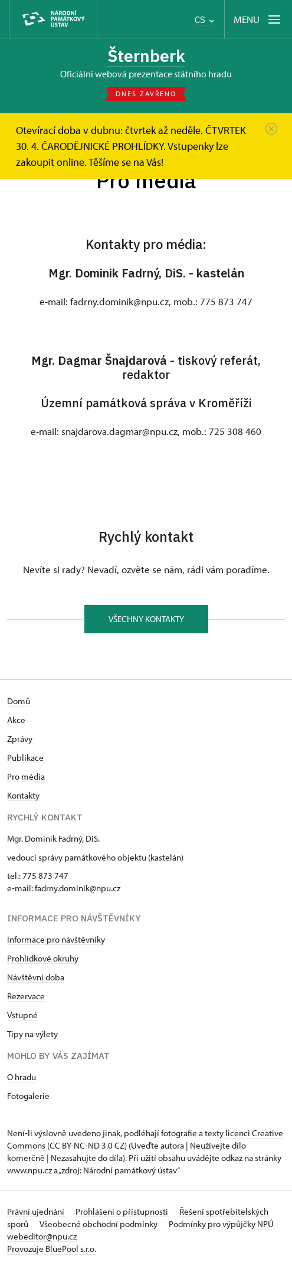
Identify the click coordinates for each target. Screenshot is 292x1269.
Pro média (26, 776)
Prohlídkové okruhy (42, 958)
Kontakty (23, 795)
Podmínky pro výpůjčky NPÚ (221, 1223)
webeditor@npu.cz (42, 1236)
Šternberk (146, 56)
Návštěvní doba (35, 977)
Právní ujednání (36, 1211)
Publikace (25, 757)
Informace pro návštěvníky (56, 939)
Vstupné (22, 1015)
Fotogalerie (28, 1095)
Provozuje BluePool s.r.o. (51, 1248)
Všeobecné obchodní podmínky (99, 1223)
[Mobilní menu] (258, 19)
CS (204, 19)
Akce (16, 719)
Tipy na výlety (32, 1033)
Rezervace (26, 996)
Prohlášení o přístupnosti (123, 1211)
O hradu (21, 1076)
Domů (18, 701)
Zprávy (19, 738)
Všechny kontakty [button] (146, 618)
